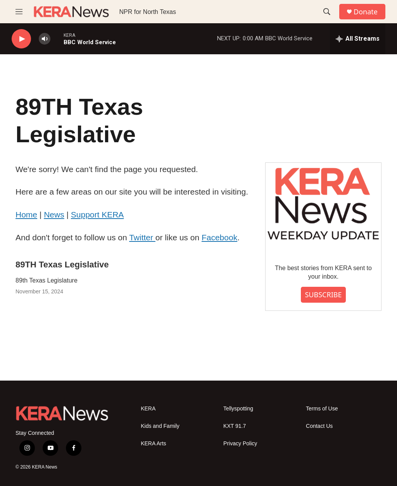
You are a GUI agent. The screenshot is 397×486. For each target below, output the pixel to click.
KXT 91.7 (234, 426)
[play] (21, 38)
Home (26, 214)
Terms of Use (322, 409)
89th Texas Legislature (47, 280)
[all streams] (357, 38)
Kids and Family (160, 426)
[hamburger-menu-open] (19, 11)
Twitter (142, 237)
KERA (148, 409)
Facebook (219, 237)
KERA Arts (153, 443)
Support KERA (97, 214)
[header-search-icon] (326, 11)
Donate (366, 12)
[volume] (44, 39)
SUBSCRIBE (323, 294)
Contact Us (319, 426)
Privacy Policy (240, 443)
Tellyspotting (238, 409)
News (54, 214)
